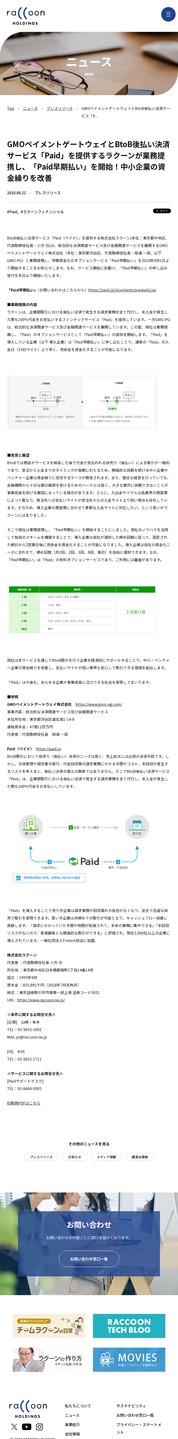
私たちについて (78, 1406)
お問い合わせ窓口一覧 (89, 1259)
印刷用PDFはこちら (23, 1103)
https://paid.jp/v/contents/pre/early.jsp (122, 290)
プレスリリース (60, 108)
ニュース (30, 108)
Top (10, 108)
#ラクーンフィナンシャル (42, 211)
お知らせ (74, 1157)
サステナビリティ (131, 1406)
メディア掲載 (106, 1157)
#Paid (12, 211)
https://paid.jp (48, 748)
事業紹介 (72, 1424)
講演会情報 (140, 1157)
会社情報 (72, 1434)
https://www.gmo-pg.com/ (98, 704)
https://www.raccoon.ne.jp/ (41, 1000)
